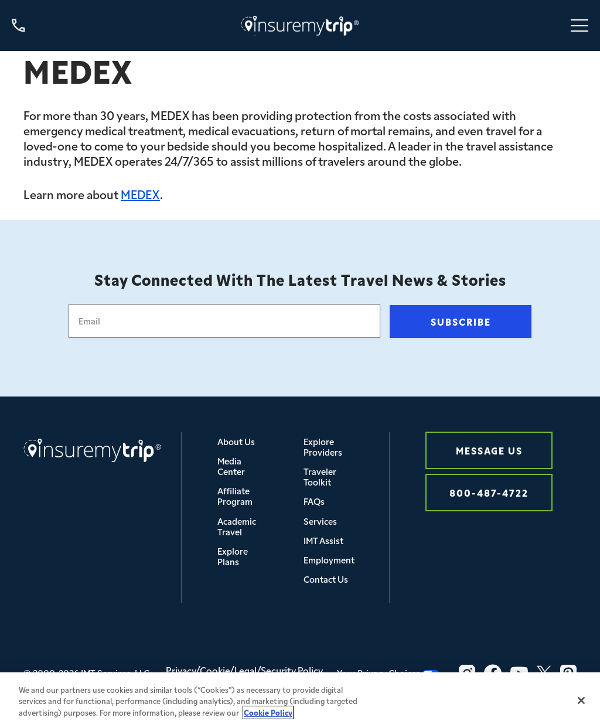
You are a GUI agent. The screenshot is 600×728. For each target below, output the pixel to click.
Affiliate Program (235, 495)
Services (320, 521)
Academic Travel (236, 526)
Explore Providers (323, 446)
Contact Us (326, 579)
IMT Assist (323, 540)
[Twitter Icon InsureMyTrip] (544, 673)
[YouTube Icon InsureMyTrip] (519, 673)
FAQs (314, 501)
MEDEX (140, 194)
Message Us (489, 450)
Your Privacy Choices (388, 673)
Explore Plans (232, 556)
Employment (329, 559)
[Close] (581, 704)
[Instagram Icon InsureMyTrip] (467, 673)
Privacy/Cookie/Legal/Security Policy (244, 670)
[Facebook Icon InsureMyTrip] (493, 673)
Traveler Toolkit (320, 476)
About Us (236, 441)
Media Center (231, 465)
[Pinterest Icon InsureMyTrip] (568, 673)
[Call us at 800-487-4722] (18, 25)
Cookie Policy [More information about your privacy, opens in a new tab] (268, 716)
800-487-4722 (489, 492)
